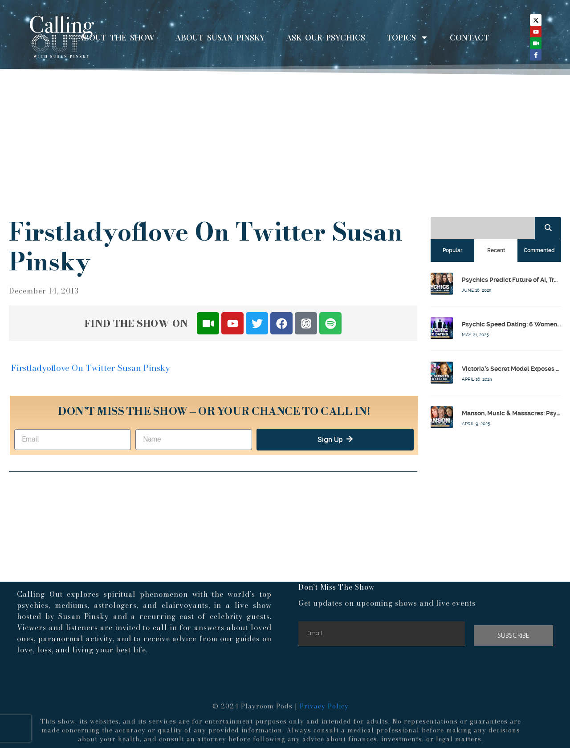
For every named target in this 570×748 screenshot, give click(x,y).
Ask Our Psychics (325, 37)
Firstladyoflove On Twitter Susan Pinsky (90, 368)
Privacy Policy (324, 706)
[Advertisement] (285, 141)
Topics (407, 37)
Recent (496, 250)
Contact (469, 37)
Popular (452, 250)
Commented (539, 250)
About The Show (116, 37)
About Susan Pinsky (220, 37)
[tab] (452, 250)
